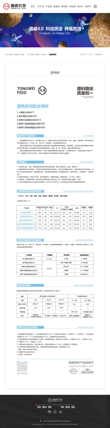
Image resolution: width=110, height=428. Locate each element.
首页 (33, 6)
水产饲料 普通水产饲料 (14, 55)
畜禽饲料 (52, 55)
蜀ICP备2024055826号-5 (70, 424)
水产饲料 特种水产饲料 (36, 55)
